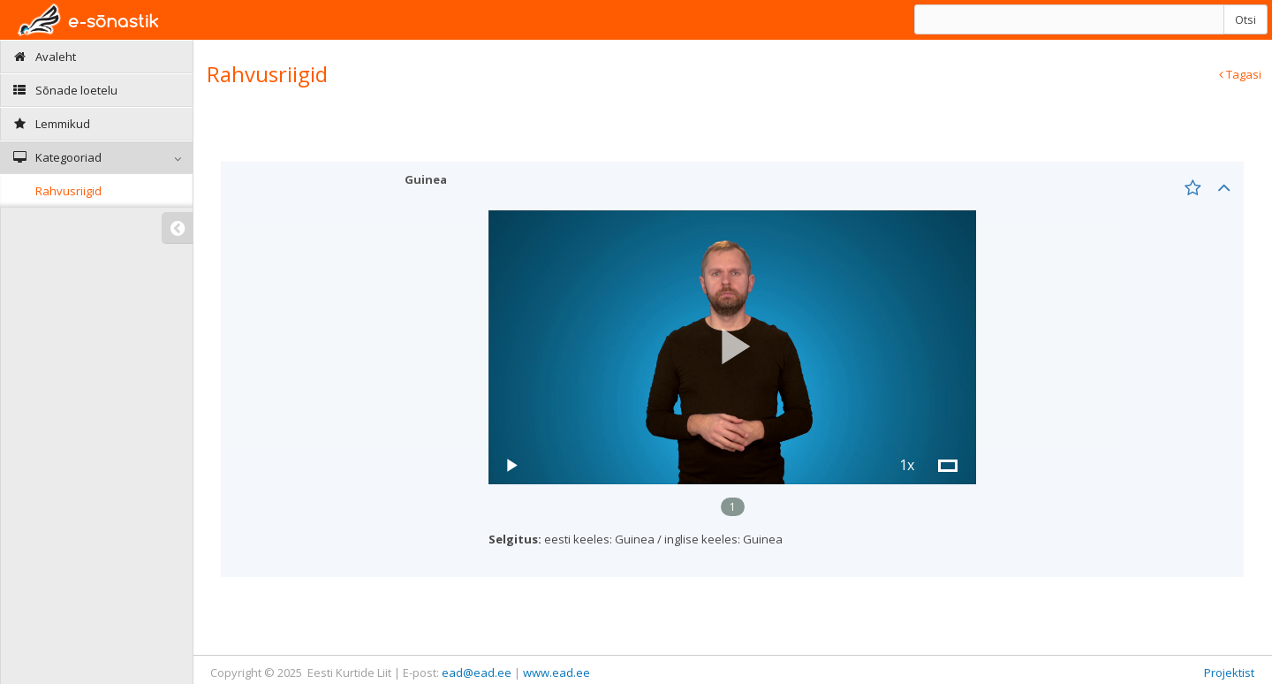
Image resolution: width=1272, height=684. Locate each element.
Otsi (1245, 19)
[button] (732, 346)
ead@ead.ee (476, 672)
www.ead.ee (556, 672)
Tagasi (1240, 74)
